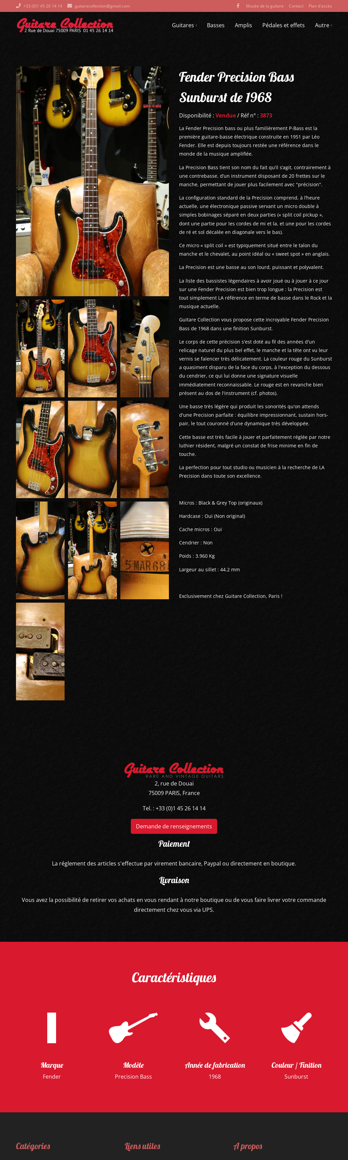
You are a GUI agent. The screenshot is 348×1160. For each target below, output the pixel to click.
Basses (216, 25)
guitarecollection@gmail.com (102, 6)
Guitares (184, 25)
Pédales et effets (283, 25)
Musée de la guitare (265, 6)
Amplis (243, 25)
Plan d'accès (320, 6)
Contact (296, 6)
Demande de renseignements (174, 826)
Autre (323, 25)
